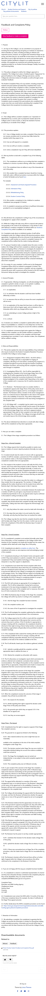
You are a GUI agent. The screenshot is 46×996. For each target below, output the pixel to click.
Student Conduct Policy (18, 196)
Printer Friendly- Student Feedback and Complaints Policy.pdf (18, 948)
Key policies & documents (11, 11)
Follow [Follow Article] (5, 30)
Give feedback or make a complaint (15, 36)
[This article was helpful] (5, 960)
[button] (42, 4)
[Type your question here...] (23, 16)
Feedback (13, 943)
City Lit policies (32, 9)
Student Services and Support (17, 9)
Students (23, 11)
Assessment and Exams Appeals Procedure (23, 185)
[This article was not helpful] (10, 960)
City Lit (3, 9)
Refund (5, 943)
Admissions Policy (16, 188)
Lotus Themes (26, 987)
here (24, 177)
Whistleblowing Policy (17, 192)
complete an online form (28, 548)
